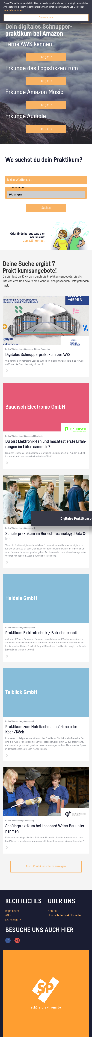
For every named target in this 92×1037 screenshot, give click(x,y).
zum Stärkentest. (34, 241)
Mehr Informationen (13, 10)
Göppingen (46, 194)
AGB (8, 915)
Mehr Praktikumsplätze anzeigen (46, 866)
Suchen (46, 207)
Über (64, 915)
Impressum (12, 911)
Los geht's (46, 57)
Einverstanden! (46, 17)
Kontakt (53, 911)
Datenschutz (13, 920)
